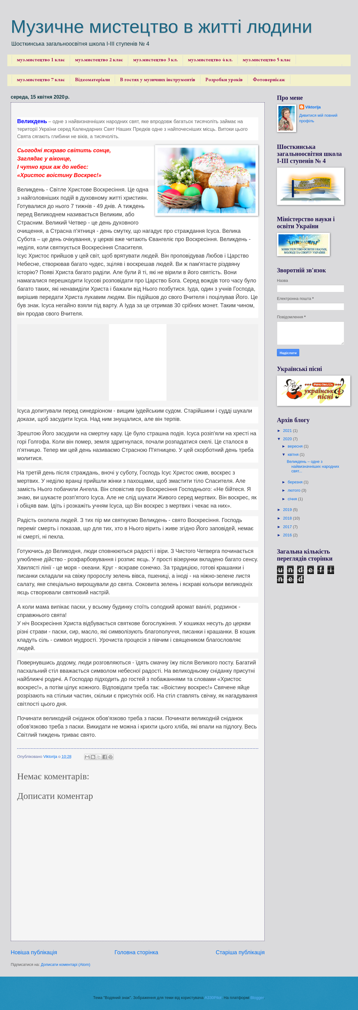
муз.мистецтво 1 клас (41, 59)
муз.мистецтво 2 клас (99, 59)
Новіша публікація (34, 952)
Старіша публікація (240, 952)
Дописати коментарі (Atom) (65, 964)
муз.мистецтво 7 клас (41, 79)
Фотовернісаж (269, 79)
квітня (294, 454)
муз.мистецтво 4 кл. (210, 59)
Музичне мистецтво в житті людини (161, 26)
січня (293, 499)
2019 (288, 509)
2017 (288, 526)
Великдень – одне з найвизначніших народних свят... (313, 466)
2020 (288, 439)
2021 (288, 430)
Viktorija (313, 107)
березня (296, 482)
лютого (294, 490)
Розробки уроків (224, 79)
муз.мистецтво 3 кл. (155, 59)
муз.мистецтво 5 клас (267, 59)
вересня (296, 446)
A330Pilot (213, 997)
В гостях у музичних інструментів (157, 79)
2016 (288, 535)
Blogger (257, 997)
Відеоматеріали (92, 79)
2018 (288, 518)
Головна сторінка (136, 952)
